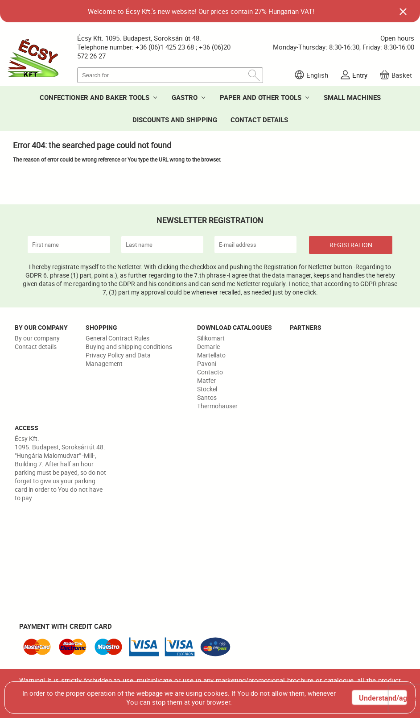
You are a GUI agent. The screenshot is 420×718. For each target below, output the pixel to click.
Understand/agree (382, 698)
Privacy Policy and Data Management (118, 359)
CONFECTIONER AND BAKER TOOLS (94, 97)
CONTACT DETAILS (259, 119)
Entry (359, 75)
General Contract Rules (117, 338)
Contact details (36, 346)
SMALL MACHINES (352, 97)
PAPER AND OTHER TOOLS (260, 97)
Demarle (208, 346)
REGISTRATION (350, 245)
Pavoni (206, 363)
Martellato (211, 355)
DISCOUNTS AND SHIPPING (174, 119)
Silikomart (211, 338)
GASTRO (185, 97)
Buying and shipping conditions (129, 346)
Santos (207, 397)
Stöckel (207, 389)
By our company (37, 338)
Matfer (206, 380)
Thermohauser (217, 406)
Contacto (210, 372)
